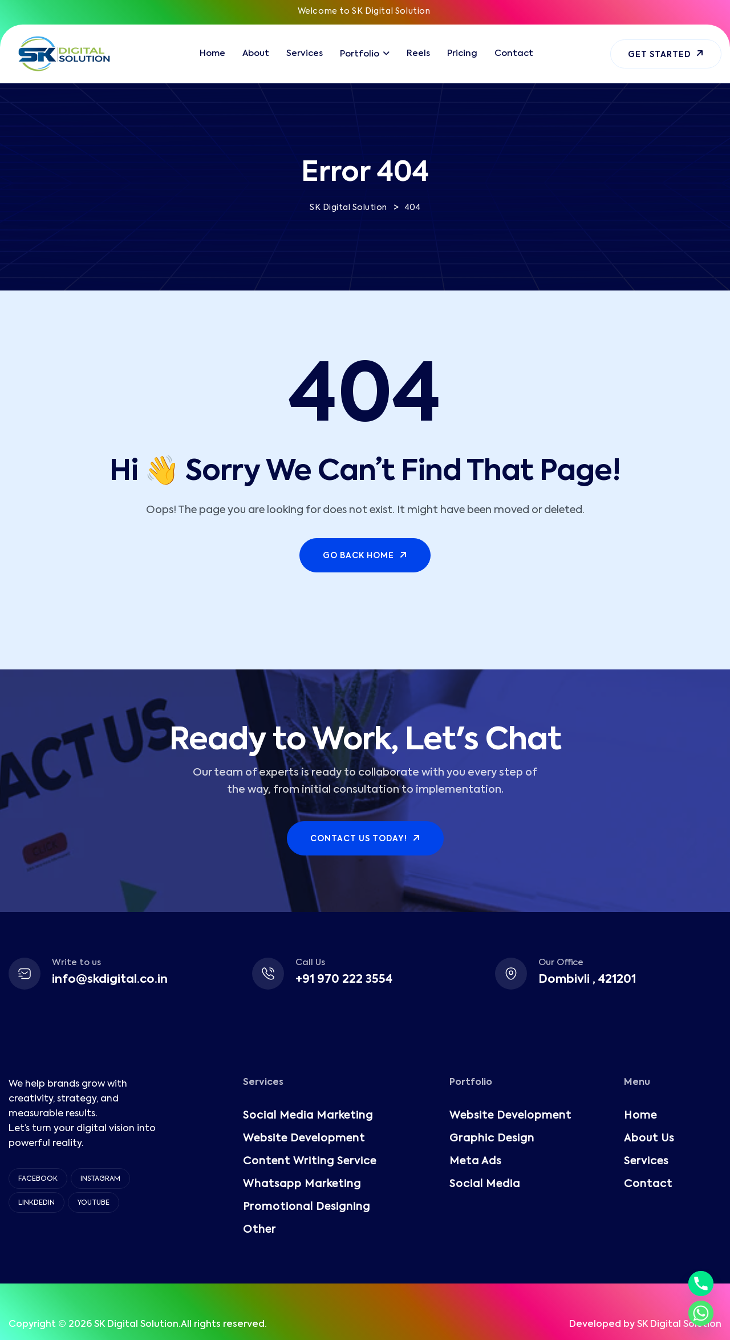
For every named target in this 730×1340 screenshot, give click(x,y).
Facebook (38, 1179)
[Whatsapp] (700, 1313)
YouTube (94, 1203)
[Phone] (700, 1283)
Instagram (100, 1179)
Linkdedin (36, 1203)
